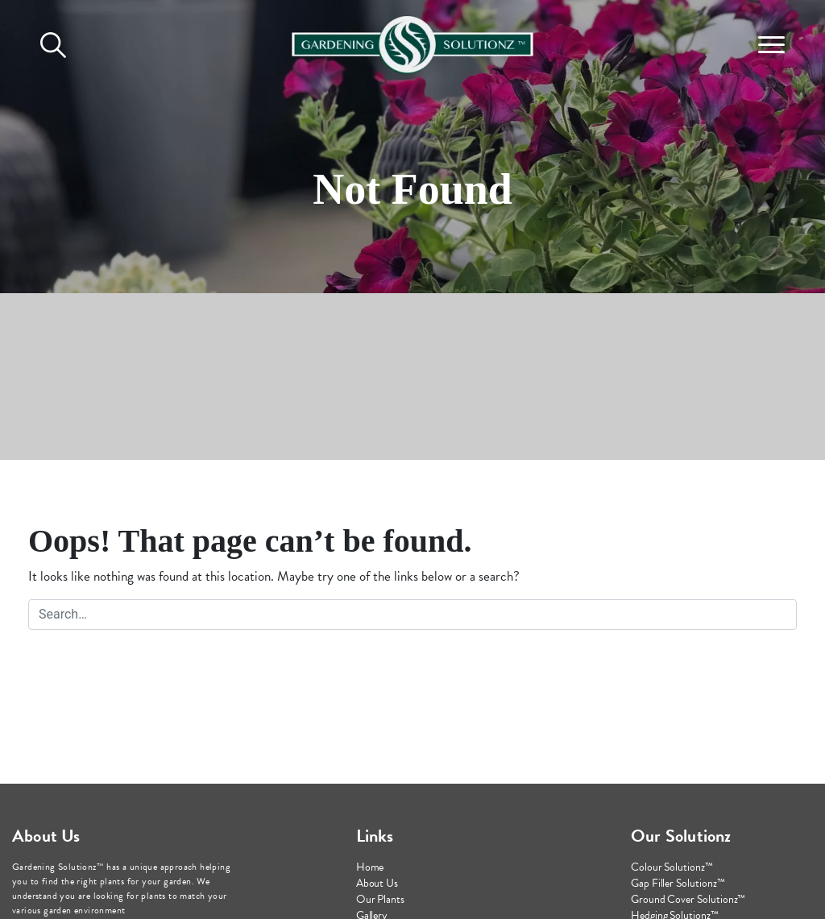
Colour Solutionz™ (672, 867)
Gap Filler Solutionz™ (678, 883)
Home (370, 867)
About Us (377, 883)
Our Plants (380, 899)
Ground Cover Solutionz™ (688, 899)
